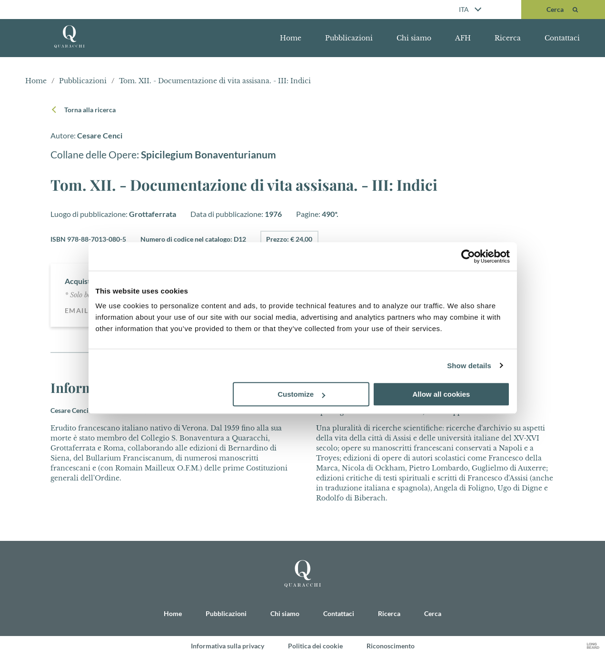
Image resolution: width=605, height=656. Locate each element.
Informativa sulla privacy (227, 646)
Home (290, 38)
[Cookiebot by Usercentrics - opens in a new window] (468, 256)
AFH (463, 38)
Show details (469, 366)
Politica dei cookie (315, 646)
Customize (301, 394)
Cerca (432, 613)
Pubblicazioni (349, 38)
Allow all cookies (441, 394)
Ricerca (508, 38)
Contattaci (562, 38)
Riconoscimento (391, 646)
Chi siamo (414, 38)
